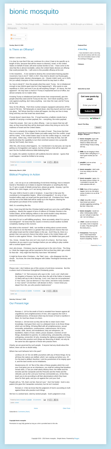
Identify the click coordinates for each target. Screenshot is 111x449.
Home (10, 24)
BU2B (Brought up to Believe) (81, 24)
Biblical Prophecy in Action (24, 174)
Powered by (89, 118)
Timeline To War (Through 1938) (27, 24)
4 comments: (37, 291)
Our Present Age (19, 303)
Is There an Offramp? (21, 49)
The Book (23, 28)
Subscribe (90, 111)
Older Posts (66, 408)
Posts (13, 35)
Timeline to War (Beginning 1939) (55, 24)
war (16, 165)
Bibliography (12, 28)
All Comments (16, 39)
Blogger (76, 438)
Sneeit (100, 245)
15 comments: (37, 399)
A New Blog (82, 49)
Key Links (99, 24)
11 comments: (37, 162)
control (17, 402)
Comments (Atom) (24, 411)
